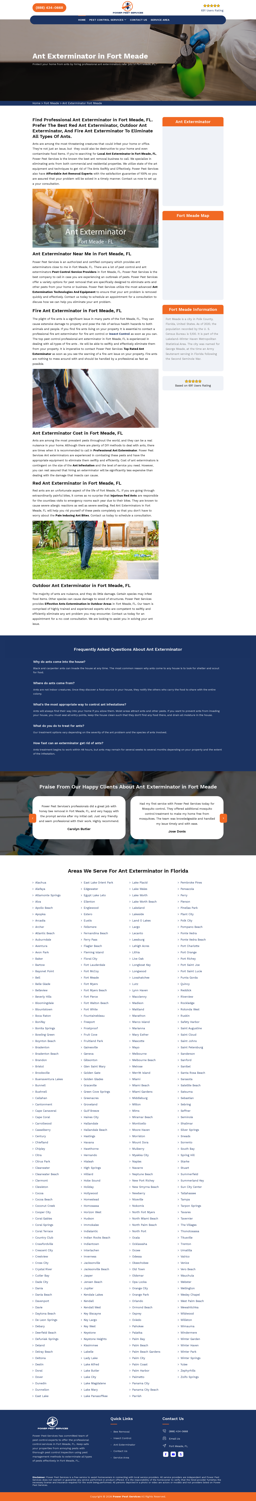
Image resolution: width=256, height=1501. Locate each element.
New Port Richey (143, 1180)
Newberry (138, 1193)
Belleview (41, 990)
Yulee (184, 1364)
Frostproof (91, 1028)
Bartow (40, 964)
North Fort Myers (143, 1212)
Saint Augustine (191, 1028)
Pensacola (187, 889)
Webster (186, 1282)
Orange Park (140, 1294)
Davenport (42, 1301)
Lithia (136, 952)
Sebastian (187, 1098)
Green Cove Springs (97, 1091)
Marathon (138, 1015)
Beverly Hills (43, 996)
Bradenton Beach (47, 1053)
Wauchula (187, 1275)
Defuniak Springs (46, 1339)
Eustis (88, 920)
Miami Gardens (142, 1091)
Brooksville (42, 1072)
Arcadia (40, 920)
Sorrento (186, 1142)
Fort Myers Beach (95, 990)
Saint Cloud (188, 1034)
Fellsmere (90, 927)
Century (40, 1136)
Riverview (187, 996)
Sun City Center (191, 1187)
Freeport (89, 1022)
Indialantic (91, 1231)
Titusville (186, 1237)
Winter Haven (190, 1345)
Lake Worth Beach (144, 901)
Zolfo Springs (190, 1377)
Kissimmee (91, 1345)
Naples (136, 1161)
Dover (39, 1377)
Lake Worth (140, 895)
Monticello (139, 1123)
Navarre (137, 1167)
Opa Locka (139, 1282)
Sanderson (188, 1053)
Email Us (174, 1438)
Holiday (89, 1187)
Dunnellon (42, 1389)
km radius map (193, 259)
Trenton (186, 1244)
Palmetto (138, 1377)
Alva (38, 901)
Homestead (91, 1199)
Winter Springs (190, 1358)
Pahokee (138, 1326)
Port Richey (188, 958)
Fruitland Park (93, 1041)
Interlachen (91, 1250)
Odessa (137, 1256)
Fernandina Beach (96, 933)
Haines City (91, 1117)
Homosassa (91, 1205)
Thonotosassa (190, 1231)
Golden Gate (92, 1072)
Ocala (136, 1237)
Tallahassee (188, 1193)
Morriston (138, 1136)
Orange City (140, 1288)
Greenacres (91, 1098)
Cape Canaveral (45, 1110)
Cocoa (39, 1193)
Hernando (90, 1155)
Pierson (185, 901)
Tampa (185, 1199)
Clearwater (42, 1167)
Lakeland (138, 907)
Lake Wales (139, 889)
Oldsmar (138, 1275)
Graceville (90, 1085)
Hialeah (89, 1161)
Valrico (185, 1256)
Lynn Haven (140, 990)
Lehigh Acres (140, 946)
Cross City (41, 1262)
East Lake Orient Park (98, 882)
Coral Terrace (44, 1231)
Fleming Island (94, 952)
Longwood (139, 971)
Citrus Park (42, 1161)
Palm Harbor (140, 1370)
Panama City (140, 1383)
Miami (136, 1079)
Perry (184, 895)
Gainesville (91, 1047)
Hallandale (91, 1123)
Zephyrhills (188, 1370)
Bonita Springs (45, 1028)
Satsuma (187, 1091)
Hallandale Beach (95, 1129)
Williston (186, 1320)
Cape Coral (42, 1117)
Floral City (90, 958)
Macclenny (139, 996)
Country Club (44, 1237)
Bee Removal (121, 1431)
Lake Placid (140, 882)
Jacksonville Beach (96, 1269)
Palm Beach (140, 1345)
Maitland (138, 1009)
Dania (39, 1288)
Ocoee (136, 1250)
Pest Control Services (107, 19)
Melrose (137, 1066)
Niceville (137, 1199)
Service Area (160, 19)
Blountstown (43, 1009)
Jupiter (88, 1288)
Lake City (90, 1377)
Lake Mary (91, 1389)
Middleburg (140, 1098)
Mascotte (138, 1041)
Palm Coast (140, 1364)
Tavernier (187, 1218)
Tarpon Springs (191, 1205)
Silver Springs (190, 1129)
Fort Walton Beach (96, 1003)
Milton (136, 1104)
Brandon (41, 1060)
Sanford (186, 1060)
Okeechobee (140, 1262)
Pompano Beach (192, 927)
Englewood (91, 907)
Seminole (187, 1117)
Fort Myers (91, 984)
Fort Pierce (91, 996)
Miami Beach (141, 1085)
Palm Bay (138, 1339)
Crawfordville (44, 1244)
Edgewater (91, 889)
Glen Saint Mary (94, 1066)
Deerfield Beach (45, 1332)
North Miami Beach (145, 1218)
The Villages (189, 1224)
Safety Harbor (190, 1022)
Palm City (138, 1358)
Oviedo (136, 1320)
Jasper (88, 1275)
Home (82, 19)
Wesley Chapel (190, 1294)
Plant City (187, 914)
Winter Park (188, 1351)
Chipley (40, 1148)
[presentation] (32, 818)
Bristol (39, 1066)
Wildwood (187, 1313)
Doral (38, 1370)
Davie (38, 1307)
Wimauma (187, 1326)
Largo (136, 927)
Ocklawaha (139, 1244)
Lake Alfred (91, 1364)
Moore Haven (141, 1129)
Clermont (41, 1180)
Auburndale (43, 939)
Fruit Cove (90, 1034)
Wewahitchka (190, 1307)
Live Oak (138, 958)
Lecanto (137, 933)
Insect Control (122, 1438)
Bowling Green (45, 1034)
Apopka (40, 914)
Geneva (89, 1053)
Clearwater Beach (47, 1174)
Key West (90, 1326)
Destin (39, 1364)
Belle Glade (42, 984)
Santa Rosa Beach (193, 1072)
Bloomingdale (44, 1003)
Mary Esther (140, 1034)
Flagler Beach (93, 946)
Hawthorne (91, 1148)
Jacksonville (92, 1262)
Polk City (186, 920)
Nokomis (138, 1205)
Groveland (90, 1104)
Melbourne (139, 1053)
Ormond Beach (142, 1307)
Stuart (185, 1167)
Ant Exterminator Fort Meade (82, 103)
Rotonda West (190, 1009)
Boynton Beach (45, 1041)
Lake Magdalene (95, 1383)
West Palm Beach (192, 1301)
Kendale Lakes (93, 1294)
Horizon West (92, 1212)
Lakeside (138, 914)
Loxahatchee (140, 977)
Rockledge (187, 1003)
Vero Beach (188, 1269)
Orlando (137, 1301)
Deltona (40, 1358)
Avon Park (42, 952)
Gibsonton (90, 1060)
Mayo (135, 1047)
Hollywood (91, 1193)
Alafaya (40, 889)
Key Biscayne (92, 1313)
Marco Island (141, 1022)
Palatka (137, 1332)
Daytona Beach (45, 1313)
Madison (138, 1003)
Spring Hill (188, 1155)
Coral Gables (43, 1218)
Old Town (138, 1269)
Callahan (41, 1098)
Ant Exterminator (124, 1444)
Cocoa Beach (44, 1199)
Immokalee (91, 1224)
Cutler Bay (42, 1275)
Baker (39, 958)
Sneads (185, 1136)
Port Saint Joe (190, 964)
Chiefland (41, 1142)
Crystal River (43, 1269)
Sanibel (186, 1066)
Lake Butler (91, 1370)
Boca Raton (43, 1015)
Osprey (136, 1313)
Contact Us (120, 1451)
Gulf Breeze (91, 1110)
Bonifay (40, 1022)
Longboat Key (141, 964)
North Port (139, 1231)
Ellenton (89, 901)
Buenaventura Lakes (49, 1079)
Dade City (41, 1282)
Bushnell (41, 1091)
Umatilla (186, 1250)
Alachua (40, 882)
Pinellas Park (189, 907)
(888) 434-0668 (178, 1431)
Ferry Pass (90, 939)
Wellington (188, 1288)
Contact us (138, 19)
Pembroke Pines (191, 882)
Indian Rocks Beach (97, 1237)
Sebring (186, 1104)
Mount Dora (140, 1142)
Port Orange (189, 952)
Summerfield (189, 1174)
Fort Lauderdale (94, 964)
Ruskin (185, 1015)
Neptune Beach (142, 1174)
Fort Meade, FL (178, 1446)
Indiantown (91, 1244)
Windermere (189, 1332)
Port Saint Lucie (191, 971)
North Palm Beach (144, 1224)
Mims (135, 1110)
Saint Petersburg (192, 1047)
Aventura (41, 946)
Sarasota (186, 1079)
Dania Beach (43, 1294)
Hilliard (88, 1174)
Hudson (89, 1218)
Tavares (186, 1212)
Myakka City (140, 1155)
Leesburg (138, 939)
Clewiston (41, 1187)
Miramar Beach (142, 1117)
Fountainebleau (94, 1015)
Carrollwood (43, 1123)
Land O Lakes (141, 920)
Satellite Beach (191, 1085)
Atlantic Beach (45, 933)
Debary (40, 1326)
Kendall (89, 1301)
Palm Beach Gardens (146, 1351)
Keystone (90, 1332)
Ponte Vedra (189, 933)
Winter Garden (190, 1339)
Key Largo (90, 1320)
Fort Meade (51, 103)
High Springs (92, 1167)
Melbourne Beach (144, 1060)
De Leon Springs (46, 1320)
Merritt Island (141, 1072)
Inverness (90, 1256)
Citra (38, 1155)
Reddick (186, 990)
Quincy (185, 984)
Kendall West (92, 1307)
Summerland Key (192, 1180)
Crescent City (44, 1250)
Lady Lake (91, 1358)
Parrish (137, 1396)
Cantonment (43, 1104)
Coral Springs (44, 1224)
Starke (185, 1161)
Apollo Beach (44, 907)
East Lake (41, 1396)
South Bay (188, 1148)
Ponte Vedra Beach (193, 939)
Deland (40, 1345)
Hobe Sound (92, 1180)
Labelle (88, 1351)
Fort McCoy (91, 971)
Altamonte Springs (48, 895)
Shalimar (187, 1123)
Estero (88, 914)
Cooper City (43, 1212)
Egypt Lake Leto (95, 895)
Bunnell (40, 1085)
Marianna (138, 1028)
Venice (185, 1262)
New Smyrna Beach (145, 1187)
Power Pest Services (127, 1496)
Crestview (41, 1256)
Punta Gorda (189, 977)
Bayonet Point (44, 971)
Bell (37, 977)
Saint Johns (189, 1041)
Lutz (135, 984)
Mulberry (138, 1148)
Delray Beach (44, 1351)
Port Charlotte (190, 946)
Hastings (89, 1136)
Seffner (186, 1110)
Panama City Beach (145, 1389)
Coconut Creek (45, 1205)
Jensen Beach (93, 1282)
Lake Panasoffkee (96, 1396)
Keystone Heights (95, 1339)
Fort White (91, 1009)
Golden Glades (93, 1079)
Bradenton (42, 1047)
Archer (39, 927)
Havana (89, 1142)
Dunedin (41, 1383)
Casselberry (43, 1129)
